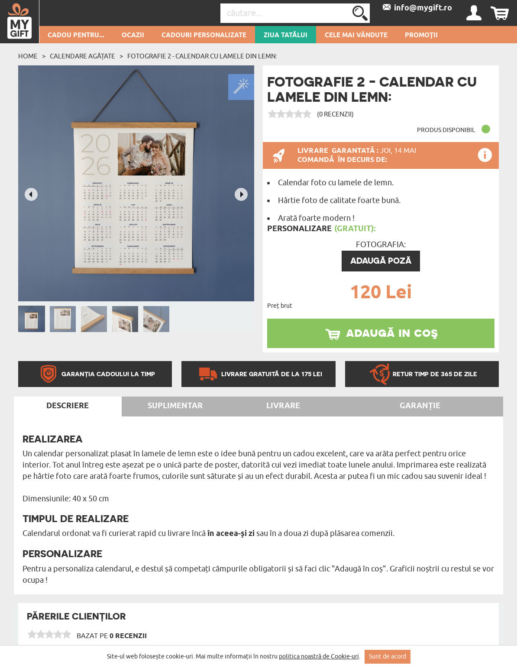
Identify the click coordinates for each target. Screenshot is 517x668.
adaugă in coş (392, 332)
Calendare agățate (82, 56)
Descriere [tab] (67, 406)
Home (28, 56)
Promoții (421, 35)
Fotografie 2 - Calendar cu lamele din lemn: (202, 56)
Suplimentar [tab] (175, 406)
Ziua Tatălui (285, 35)
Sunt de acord (387, 656)
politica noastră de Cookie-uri (319, 656)
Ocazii (133, 35)
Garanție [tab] (420, 406)
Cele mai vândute (356, 35)
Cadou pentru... (76, 35)
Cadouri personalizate (204, 35)
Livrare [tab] (283, 406)
